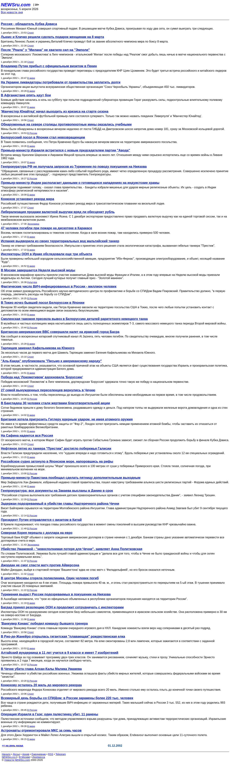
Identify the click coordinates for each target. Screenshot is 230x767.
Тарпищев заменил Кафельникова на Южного (38, 348)
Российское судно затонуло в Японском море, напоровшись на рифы (57, 461)
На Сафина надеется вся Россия (27, 435)
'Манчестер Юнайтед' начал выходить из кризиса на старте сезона (54, 111)
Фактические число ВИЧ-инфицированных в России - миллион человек (58, 286)
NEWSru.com (16, 4)
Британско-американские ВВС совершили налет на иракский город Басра (60, 332)
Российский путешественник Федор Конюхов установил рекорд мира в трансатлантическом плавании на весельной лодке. (83, 203)
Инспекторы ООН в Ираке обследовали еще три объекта (46, 254)
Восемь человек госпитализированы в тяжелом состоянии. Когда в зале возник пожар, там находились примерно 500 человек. (85, 232)
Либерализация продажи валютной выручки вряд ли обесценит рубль (58, 212)
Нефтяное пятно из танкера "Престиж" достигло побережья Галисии (56, 448)
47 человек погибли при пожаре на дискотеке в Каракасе (46, 228)
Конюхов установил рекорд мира (27, 199)
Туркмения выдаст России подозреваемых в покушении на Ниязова (56, 594)
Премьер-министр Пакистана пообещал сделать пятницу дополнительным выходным (71, 477)
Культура (32, 282)
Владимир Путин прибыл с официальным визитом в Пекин (49, 66)
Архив (25, 754)
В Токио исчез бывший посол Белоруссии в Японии (42, 302)
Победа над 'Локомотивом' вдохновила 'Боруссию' (42, 377)
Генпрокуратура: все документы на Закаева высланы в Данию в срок (57, 490)
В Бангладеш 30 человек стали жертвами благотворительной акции (55, 403)
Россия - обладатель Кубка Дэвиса (29, 24)
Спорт (30, 32)
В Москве (24, 757)
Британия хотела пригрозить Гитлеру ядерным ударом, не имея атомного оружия (67, 419)
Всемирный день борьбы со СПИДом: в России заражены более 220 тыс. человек (67, 698)
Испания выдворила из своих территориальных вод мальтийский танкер (60, 241)
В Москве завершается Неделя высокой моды (38, 270)
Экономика (33, 224)
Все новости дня (12, 12)
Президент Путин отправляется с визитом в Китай (41, 520)
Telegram (61, 754)
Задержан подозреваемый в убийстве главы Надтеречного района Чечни (60, 503)
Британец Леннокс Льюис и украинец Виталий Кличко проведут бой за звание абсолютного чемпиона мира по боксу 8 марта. (85, 41)
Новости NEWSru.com (17, 760)
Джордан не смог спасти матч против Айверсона (40, 565)
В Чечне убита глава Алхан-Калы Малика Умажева (41, 669)
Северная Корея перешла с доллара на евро (36, 533)
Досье (16, 754)
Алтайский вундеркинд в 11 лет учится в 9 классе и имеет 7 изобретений (59, 652)
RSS (50, 754)
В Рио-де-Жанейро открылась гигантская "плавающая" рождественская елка (63, 636)
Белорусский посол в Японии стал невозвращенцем (43, 137)
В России (32, 133)
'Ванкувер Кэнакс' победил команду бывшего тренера (44, 623)
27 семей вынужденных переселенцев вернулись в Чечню (48, 390)
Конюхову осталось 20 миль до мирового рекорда (41, 685)
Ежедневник (39, 754)
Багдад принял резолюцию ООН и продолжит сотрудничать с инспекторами (62, 607)
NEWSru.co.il (9, 757)
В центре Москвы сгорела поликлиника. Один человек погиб (50, 578)
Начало (6, 754)
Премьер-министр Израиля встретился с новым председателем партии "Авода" (65, 150)
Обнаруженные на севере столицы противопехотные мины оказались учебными (66, 124)
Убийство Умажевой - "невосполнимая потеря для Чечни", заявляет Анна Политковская (71, 549)
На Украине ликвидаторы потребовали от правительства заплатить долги (60, 82)
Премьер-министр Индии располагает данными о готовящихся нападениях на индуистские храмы (80, 183)
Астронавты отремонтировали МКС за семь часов (41, 730)
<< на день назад (12, 745)
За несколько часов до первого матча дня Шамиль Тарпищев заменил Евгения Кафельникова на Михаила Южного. (78, 352)
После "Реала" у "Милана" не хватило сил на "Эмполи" (45, 50)
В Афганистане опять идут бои (26, 95)
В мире (31, 78)
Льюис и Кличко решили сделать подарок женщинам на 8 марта (52, 37)
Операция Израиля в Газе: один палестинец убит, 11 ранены (49, 714)
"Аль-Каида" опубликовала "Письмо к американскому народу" (51, 361)
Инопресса (38, 757)
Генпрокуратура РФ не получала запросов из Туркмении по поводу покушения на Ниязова (74, 166)
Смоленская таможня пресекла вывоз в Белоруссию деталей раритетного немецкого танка (74, 319)
